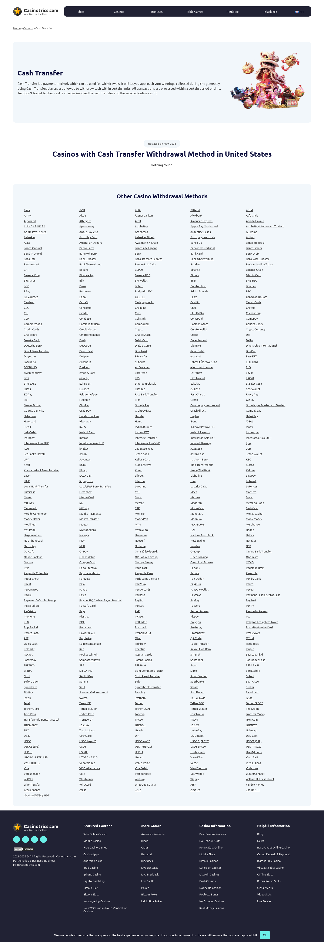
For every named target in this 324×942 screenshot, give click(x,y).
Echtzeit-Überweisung (203, 362)
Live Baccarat (149, 867)
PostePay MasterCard (259, 627)
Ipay (248, 443)
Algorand (30, 221)
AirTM (27, 215)
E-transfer (141, 356)
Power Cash (31, 633)
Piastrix (84, 616)
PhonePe (29, 616)
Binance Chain (254, 269)
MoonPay (196, 519)
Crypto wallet (198, 329)
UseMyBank (197, 752)
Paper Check (31, 578)
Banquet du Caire (145, 264)
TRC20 (139, 719)
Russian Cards (143, 654)
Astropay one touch (202, 237)
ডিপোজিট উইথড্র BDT (36, 795)
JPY (26, 459)
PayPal (139, 600)
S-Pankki (195, 654)
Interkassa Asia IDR (202, 437)
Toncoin (139, 714)
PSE (26, 638)
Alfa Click (252, 215)
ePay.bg (84, 378)
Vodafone (252, 768)
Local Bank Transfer (36, 486)
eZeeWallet (253, 389)
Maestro (251, 492)
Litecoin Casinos (209, 874)
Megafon (196, 502)
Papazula (251, 573)
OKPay (83, 551)
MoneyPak (141, 519)
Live (193, 481)
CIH (26, 313)
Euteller (140, 389)
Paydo (83, 589)
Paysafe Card (87, 605)
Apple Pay (141, 226)
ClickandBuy (253, 313)
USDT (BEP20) (143, 746)
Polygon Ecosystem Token (262, 622)
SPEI (82, 687)
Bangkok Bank (88, 253)
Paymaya (195, 594)
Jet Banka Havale (35, 454)
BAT (26, 269)
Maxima (195, 497)
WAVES (28, 779)
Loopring (140, 486)
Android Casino (93, 861)
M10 (137, 492)
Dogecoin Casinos (210, 888)
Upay (27, 735)
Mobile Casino (92, 841)
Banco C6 (196, 242)
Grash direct (198, 410)
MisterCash (197, 508)
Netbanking (197, 540)
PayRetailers (31, 605)
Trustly (194, 725)
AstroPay (29, 237)
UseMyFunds (254, 752)
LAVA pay (85, 475)
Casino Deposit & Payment (273, 854)
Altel (138, 221)
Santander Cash (255, 660)
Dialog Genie (143, 345)
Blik (81, 280)
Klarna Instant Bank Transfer (41, 470)
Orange (28, 562)
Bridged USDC (144, 291)
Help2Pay (252, 416)
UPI (137, 735)
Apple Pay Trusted (35, 232)
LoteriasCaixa (198, 486)
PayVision (30, 611)
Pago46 (195, 567)
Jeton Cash (197, 454)
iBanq (193, 421)
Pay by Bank (253, 578)
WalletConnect (255, 773)
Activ (138, 210)
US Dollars (197, 735)
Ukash (139, 730)
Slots (81, 11)
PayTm (250, 605)
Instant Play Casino (269, 861)
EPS (137, 378)
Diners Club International (261, 345)
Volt (82, 773)
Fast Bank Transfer (146, 394)
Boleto (139, 286)
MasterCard (86, 497)
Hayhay (194, 416)
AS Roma (251, 232)
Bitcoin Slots (91, 894)
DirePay (250, 351)
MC (81, 502)
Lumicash (29, 492)
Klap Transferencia (201, 464)
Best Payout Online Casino (273, 847)
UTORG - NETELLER (36, 757)
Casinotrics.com (66, 856)
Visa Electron (198, 768)
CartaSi (83, 302)
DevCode (85, 345)
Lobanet (251, 481)
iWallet (83, 448)
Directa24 (141, 351)
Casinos (119, 11)
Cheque (250, 307)
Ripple (250, 649)
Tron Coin (252, 719)
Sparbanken (197, 681)
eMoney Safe (87, 372)
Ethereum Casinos (210, 867)
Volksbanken (32, 773)
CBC (26, 307)
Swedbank (252, 692)
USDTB (28, 752)
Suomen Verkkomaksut (93, 692)
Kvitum (250, 470)
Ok (265, 935)
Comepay (252, 318)
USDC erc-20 (142, 741)
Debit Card (141, 340)
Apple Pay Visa (88, 232)
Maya (249, 497)
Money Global (254, 513)
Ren (81, 649)
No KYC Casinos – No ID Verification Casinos (105, 909)
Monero (140, 513)
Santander (196, 660)
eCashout (85, 362)
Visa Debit (141, 768)
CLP (26, 318)
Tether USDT (142, 708)
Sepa (193, 665)
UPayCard (85, 735)
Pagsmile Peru (144, 573)
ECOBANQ (30, 367)
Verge (194, 763)
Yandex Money (255, 784)
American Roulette (152, 834)
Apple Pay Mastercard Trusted (265, 226)
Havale (139, 416)
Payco (249, 584)
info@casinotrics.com (26, 864)
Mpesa (83, 524)
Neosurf (140, 540)
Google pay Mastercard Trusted (265, 405)
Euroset (84, 389)
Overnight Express (201, 562)
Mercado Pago (255, 502)
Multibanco (253, 524)
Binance (195, 269)
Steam (194, 687)
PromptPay (197, 633)
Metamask (30, 508)
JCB (248, 448)
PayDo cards (142, 589)
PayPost (251, 600)
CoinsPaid (196, 318)
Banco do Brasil (255, 242)
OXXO (250, 562)
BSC (248, 291)
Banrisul (195, 264)
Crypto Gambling (94, 881)
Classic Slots (265, 888)
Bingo (144, 841)
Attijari (250, 237)
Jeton (83, 454)
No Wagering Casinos (96, 901)
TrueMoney (30, 725)
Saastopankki (254, 654)
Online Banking (33, 557)
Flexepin (84, 399)
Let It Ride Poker (151, 901)
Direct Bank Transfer (36, 351)
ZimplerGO (253, 790)
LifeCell (139, 475)
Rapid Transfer (199, 643)
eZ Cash (195, 389)
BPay (27, 291)
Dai (248, 334)
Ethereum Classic (145, 383)
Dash (82, 340)
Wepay (194, 779)
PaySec (139, 605)
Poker (145, 888)
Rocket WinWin (88, 654)
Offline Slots (265, 874)
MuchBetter (197, 524)
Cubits (194, 334)
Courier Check (254, 324)
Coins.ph (140, 318)
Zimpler (195, 790)
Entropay (196, 372)
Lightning (196, 475)
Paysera (195, 605)
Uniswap (251, 730)
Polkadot (141, 622)
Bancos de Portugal (202, 248)
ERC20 (250, 378)
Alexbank (196, 215)
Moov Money (254, 519)
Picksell (139, 616)
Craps (144, 847)
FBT (26, 399)
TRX (26, 730)
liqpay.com (86, 481)
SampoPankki (143, 660)
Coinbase (85, 318)
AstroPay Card (88, 237)
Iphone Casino (92, 874)
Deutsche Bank (33, 345)
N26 (192, 529)
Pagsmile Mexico (89, 573)
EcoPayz (84, 367)
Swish (27, 698)
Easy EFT (251, 356)
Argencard (141, 232)
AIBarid (195, 210)
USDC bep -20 (87, 741)
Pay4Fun (195, 584)
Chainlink (140, 307)
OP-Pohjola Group (146, 557)
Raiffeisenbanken (90, 643)
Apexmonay (86, 226)
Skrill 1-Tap (86, 676)
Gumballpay (253, 410)
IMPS (82, 427)
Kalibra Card (142, 459)
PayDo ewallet (199, 589)
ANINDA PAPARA (34, 226)
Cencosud (85, 307)
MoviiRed (30, 524)
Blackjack (270, 11)
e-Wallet (195, 356)
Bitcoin (194, 275)
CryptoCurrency (255, 329)
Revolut (140, 649)
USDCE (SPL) (253, 741)
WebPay (140, 779)
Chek (193, 307)
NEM (82, 540)
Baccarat (146, 854)
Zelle (138, 790)
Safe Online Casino (95, 834)
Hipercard (30, 421)
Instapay (29, 437)
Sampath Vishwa (89, 660)
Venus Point (142, 763)
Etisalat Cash (254, 383)
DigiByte (195, 345)
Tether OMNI (32, 708)
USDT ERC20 (198, 746)
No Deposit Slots (209, 841)
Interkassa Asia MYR (258, 437)
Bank (138, 253)
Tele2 (27, 703)
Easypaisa (30, 362)
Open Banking (199, 557)
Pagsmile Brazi (255, 567)
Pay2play (140, 584)
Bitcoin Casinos (208, 861)
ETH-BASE (30, 383)
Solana (83, 681)
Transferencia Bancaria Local (41, 719)
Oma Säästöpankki (146, 551)
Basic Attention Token (259, 264)
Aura (27, 242)
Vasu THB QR (32, 763)
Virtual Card (253, 763)
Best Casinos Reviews (212, 834)
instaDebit (30, 432)
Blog (260, 834)
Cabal (83, 297)
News (260, 841)
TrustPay (251, 725)
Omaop (195, 551)
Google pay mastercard (205, 405)
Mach (193, 492)
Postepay (196, 627)
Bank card (196, 253)
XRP (193, 784)
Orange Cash (87, 562)
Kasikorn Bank (199, 459)
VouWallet (197, 773)
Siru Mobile (253, 670)
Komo (138, 470)
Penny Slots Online (211, 847)
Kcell (27, 464)
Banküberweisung (90, 264)
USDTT (139, 752)
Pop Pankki (31, 627)
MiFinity (84, 508)
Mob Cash (252, 508)
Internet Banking (200, 443)
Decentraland (198, 340)
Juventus (85, 459)
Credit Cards (31, 329)
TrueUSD (140, 725)
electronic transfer (201, 367)
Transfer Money (255, 714)
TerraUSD (85, 703)
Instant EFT (142, 432)
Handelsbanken (89, 416)
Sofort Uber (31, 681)
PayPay (194, 600)
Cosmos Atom (199, 324)
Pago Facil (141, 567)
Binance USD (142, 275)
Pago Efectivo (88, 567)
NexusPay (30, 546)
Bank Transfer (87, 259)
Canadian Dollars (256, 297)
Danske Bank (32, 340)
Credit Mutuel (87, 329)
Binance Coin (32, 275)
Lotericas (251, 486)
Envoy (249, 372)
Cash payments (144, 302)
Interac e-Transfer (146, 437)
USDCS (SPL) (31, 746)
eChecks (140, 362)
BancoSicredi (254, 248)
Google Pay (142, 405)
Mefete (139, 502)
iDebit (27, 427)
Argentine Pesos (200, 232)
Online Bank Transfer (259, 551)
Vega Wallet (87, 763)
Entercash (141, 372)
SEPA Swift (252, 665)
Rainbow (140, 643)
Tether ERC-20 (254, 703)
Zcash (82, 790)
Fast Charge (197, 394)
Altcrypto (85, 221)
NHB (82, 546)
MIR (137, 508)
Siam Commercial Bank (149, 670)
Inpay (249, 427)
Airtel (249, 210)
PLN (26, 622)
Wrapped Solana (145, 784)
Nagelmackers (33, 535)
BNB (193, 280)
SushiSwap (197, 692)
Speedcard (30, 687)
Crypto (139, 329)
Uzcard (139, 757)
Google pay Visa (34, 410)
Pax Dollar (197, 578)
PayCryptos (31, 589)
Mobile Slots (207, 854)
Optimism (252, 557)
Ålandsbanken (144, 215)
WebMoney (86, 779)
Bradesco (85, 291)
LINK (27, 481)
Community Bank (89, 324)
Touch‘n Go (197, 714)
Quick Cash (30, 643)
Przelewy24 (253, 633)
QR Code (195, 638)
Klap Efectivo (143, 464)
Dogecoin (30, 356)
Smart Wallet (198, 676)
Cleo (138, 313)
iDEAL (249, 421)
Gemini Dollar (32, 405)
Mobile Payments (90, 513)
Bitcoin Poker (149, 894)
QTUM (250, 638)
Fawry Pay (252, 394)
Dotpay (83, 356)
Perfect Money (199, 611)
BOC (26, 286)
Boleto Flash (198, 286)
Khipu (82, 464)
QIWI (138, 638)
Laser (27, 475)
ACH (82, 210)
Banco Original (33, 248)
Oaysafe (29, 551)
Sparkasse (252, 681)
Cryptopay (30, 334)
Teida (249, 698)
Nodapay (140, 546)
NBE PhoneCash (33, 540)
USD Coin (251, 735)
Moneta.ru (196, 513)
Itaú (26, 448)
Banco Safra (86, 248)
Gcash (194, 399)
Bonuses (157, 11)
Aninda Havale (255, 221)
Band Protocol (33, 253)
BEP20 (139, 269)
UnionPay (196, 730)
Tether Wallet (198, 708)
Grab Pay (85, 410)
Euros (27, 389)
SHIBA (28, 670)
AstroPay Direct (144, 237)
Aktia (82, 215)
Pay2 (82, 584)
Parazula (84, 578)
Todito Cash (86, 714)
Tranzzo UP (86, 719)
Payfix (27, 594)
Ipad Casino (90, 867)
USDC (27, 741)
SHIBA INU (86, 670)
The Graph (252, 708)
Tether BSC (197, 703)
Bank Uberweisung (202, 259)
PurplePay (85, 638)
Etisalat (195, 383)
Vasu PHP (252, 757)
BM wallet (141, 280)
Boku (82, 286)
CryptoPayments (89, 334)
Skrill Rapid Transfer (147, 676)
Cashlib (195, 302)
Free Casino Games (95, 847)
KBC (248, 459)
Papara (194, 573)
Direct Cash (86, 351)
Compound (142, 324)
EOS (26, 378)
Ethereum (85, 383)
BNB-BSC (251, 280)
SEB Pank (140, 665)
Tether (139, 703)
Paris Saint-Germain (147, 578)
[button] (301, 11)
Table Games (194, 11)
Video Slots (264, 894)
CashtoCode (253, 302)
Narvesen (141, 535)
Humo (138, 421)
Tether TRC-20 (88, 708)
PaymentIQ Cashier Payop (40, 600)
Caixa (193, 297)
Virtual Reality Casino (270, 867)
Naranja (84, 535)
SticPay (28, 692)
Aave (27, 210)
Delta (249, 340)
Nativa (250, 535)
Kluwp (83, 470)
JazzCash (196, 448)
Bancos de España (146, 248)
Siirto (193, 670)
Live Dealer (264, 901)
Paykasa (140, 594)
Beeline (83, 269)
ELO (248, 367)
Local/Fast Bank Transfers (95, 486)
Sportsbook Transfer (148, 687)
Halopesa (30, 416)
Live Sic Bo (147, 881)
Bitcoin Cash (253, 275)
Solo (138, 681)
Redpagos (252, 643)
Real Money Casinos (211, 908)
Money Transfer (88, 519)
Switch (83, 698)
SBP (81, 665)
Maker (28, 497)
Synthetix (140, 698)
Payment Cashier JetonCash (263, 594)
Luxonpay (85, 492)
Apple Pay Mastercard (204, 226)
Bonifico (251, 286)
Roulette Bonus (208, 894)
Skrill (27, 676)
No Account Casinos (211, 901)
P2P (26, 567)
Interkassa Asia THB (91, 443)
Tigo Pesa (30, 714)
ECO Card (252, 362)
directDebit (197, 351)
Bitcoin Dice (90, 888)
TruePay (84, 725)
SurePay (140, 692)
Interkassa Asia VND (147, 443)
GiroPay (84, 405)
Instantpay (252, 432)
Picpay (194, 616)
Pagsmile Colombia (36, 573)
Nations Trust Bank (202, 535)
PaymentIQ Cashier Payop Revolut (100, 600)
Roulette (233, 11)
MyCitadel (30, 529)
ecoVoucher (142, 367)
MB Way (29, 502)
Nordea (195, 546)
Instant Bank (87, 432)
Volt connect (143, 773)
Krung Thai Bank (200, 470)
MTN (138, 524)
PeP (137, 611)
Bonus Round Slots (269, 881)
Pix (248, 616)
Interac (83, 437)
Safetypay (30, 660)
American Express (201, 221)
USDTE (83, 752)
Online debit (87, 557)
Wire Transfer (32, 784)
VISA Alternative (89, 768)
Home (17, 28)
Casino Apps (91, 854)
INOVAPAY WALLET (202, 427)
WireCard (85, 784)
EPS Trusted (197, 378)
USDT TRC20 (253, 746)
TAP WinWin (197, 698)
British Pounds (199, 291)
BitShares (30, 280)
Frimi (138, 399)
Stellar (250, 687)
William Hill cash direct (260, 779)
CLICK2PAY (197, 313)
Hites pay (85, 421)
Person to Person (256, 611)
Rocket (28, 654)
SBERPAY (29, 665)
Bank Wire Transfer (257, 259)
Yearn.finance (32, 790)
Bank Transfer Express (148, 259)
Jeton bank (142, 454)
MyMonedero (87, 529)
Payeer (250, 589)
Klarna (250, 464)
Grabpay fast (143, 410)
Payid (82, 594)
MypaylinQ (141, 529)
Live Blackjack (150, 874)
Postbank (141, 627)
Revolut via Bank (200, 649)
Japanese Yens (144, 448)
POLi (82, 622)
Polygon (195, 622)
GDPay (250, 399)
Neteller (251, 540)
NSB (248, 546)
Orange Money (144, 562)
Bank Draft (252, 253)
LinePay (250, 475)
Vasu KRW (196, 757)
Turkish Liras (87, 730)
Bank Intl (29, 259)
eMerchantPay (32, 372)
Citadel (83, 313)
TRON (194, 719)
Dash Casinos (207, 881)
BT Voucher (31, 297)
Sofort (250, 676)
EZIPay (28, 394)
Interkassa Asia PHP (36, 443)
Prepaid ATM (143, 633)
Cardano (29, 302)
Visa (26, 768)
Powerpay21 (87, 633)
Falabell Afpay (88, 394)
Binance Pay (86, 275)
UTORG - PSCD (88, 757)
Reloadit (29, 649)
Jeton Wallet (254, 454)
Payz (82, 611)
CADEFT (140, 297)
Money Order (32, 519)
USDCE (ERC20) (199, 741)
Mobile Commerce (35, 513)
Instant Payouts (200, 432)
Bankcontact (31, 264)
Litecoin (140, 481)
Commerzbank (33, 324)
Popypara (85, 627)
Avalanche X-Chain (146, 242)
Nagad (250, 529)
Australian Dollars (90, 242)
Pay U (27, 584)
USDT (82, 746)
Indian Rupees (143, 427)
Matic (138, 497)
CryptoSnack (143, 334)
